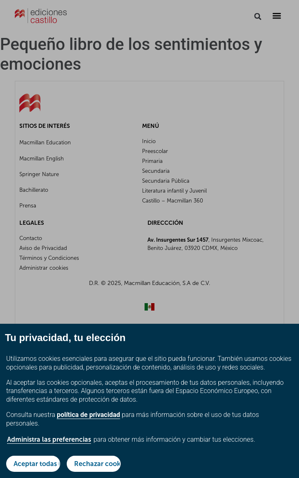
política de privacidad (88, 415)
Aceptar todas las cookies (37, 463)
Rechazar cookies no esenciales (97, 463)
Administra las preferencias (49, 439)
